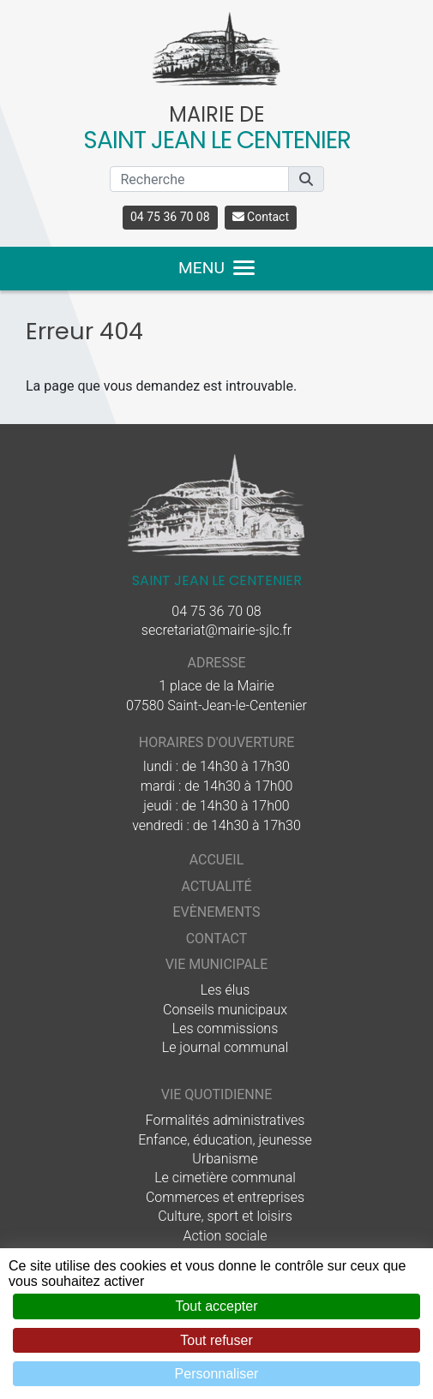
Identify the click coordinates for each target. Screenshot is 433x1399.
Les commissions (225, 1028)
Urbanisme (224, 1159)
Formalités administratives (225, 1120)
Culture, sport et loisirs (225, 1216)
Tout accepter (216, 1306)
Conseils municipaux (225, 1009)
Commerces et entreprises (225, 1197)
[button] (306, 179)
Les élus (225, 990)
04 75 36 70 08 (170, 217)
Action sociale (225, 1236)
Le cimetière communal (225, 1177)
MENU (216, 268)
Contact (260, 217)
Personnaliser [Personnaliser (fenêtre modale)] (217, 1373)
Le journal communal (225, 1047)
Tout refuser (216, 1340)
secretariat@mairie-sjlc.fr (216, 630)
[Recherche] (199, 179)
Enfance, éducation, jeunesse (225, 1140)
